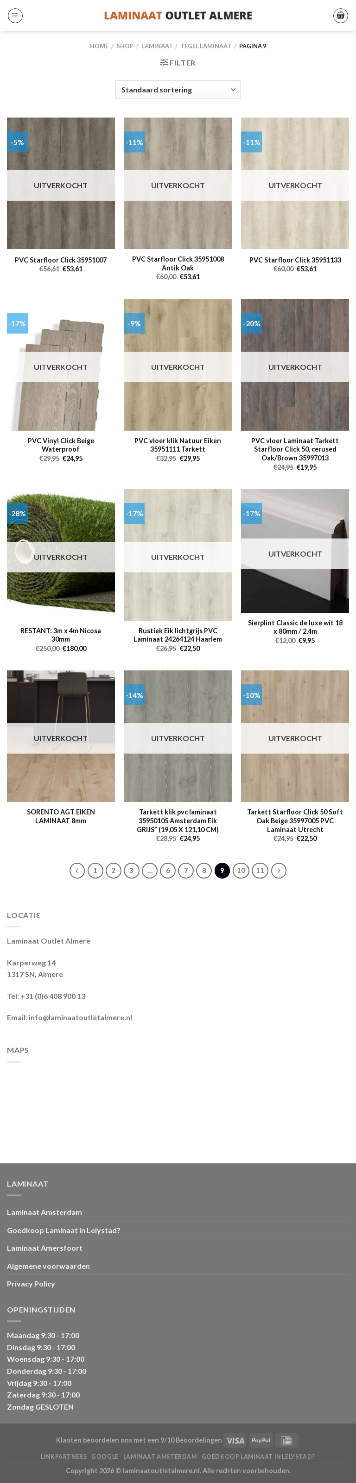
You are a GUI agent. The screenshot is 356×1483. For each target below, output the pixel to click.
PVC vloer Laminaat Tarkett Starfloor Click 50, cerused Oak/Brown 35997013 (295, 449)
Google (105, 1456)
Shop (125, 46)
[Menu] (15, 15)
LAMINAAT (157, 46)
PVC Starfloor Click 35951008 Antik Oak (178, 263)
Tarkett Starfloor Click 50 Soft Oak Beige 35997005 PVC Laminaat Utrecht (295, 820)
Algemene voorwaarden (48, 1265)
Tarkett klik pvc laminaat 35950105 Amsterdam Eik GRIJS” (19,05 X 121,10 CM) (178, 820)
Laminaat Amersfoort (45, 1247)
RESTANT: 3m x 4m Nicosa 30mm (60, 635)
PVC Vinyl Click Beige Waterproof (61, 445)
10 (241, 870)
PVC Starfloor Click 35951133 (295, 260)
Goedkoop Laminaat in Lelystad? (64, 1230)
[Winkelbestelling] (177, 89)
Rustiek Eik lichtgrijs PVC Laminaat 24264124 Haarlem (178, 635)
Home (99, 46)
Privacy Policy (31, 1283)
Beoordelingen (199, 1440)
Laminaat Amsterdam (44, 1211)
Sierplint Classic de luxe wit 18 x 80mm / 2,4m (295, 627)
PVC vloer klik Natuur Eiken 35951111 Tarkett (177, 445)
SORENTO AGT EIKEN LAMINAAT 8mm (61, 816)
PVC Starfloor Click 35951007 (61, 260)
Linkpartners (64, 1456)
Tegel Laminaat (205, 46)
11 (260, 870)
